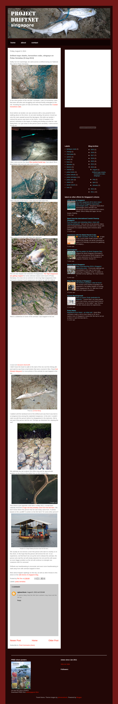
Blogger (79, 697)
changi (69, 151)
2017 (92, 155)
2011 (92, 192)
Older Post (53, 640)
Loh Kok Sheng (37, 410)
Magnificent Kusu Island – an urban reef (80, 312)
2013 (92, 167)
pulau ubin (70, 180)
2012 (92, 189)
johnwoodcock (62, 697)
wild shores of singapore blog (28, 575)
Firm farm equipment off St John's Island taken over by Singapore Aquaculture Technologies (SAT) (89, 204)
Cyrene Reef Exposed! (75, 296)
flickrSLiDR (27, 365)
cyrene (69, 157)
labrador (69, 164)
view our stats (65, 664)
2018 (92, 152)
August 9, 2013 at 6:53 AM (36, 592)
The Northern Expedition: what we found (89, 283)
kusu (68, 162)
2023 (92, 149)
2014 (92, 164)
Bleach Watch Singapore (76, 264)
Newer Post (15, 640)
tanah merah (71, 185)
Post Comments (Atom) (27, 645)
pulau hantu (70, 172)
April (94, 182)
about (23, 43)
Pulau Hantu (71, 310)
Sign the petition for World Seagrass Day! (89, 251)
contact (34, 43)
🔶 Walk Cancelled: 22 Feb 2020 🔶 (87, 237)
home (12, 43)
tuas (68, 187)
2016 (92, 158)
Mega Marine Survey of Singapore (79, 281)
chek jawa (70, 154)
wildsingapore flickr (32, 692)
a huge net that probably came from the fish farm (38, 507)
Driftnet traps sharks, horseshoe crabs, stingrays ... (99, 174)
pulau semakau (20, 581)
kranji (68, 159)
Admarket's (20, 365)
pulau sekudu (71, 174)
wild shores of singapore (76, 200)
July (94, 179)
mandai (69, 169)
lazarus (69, 167)
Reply (19, 600)
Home (35, 640)
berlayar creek (71, 149)
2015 (92, 161)
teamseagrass (72, 249)
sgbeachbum (22, 592)
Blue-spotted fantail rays (37, 162)
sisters (69, 182)
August (95, 169)
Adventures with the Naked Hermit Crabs (81, 235)
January (95, 185)
